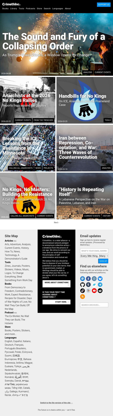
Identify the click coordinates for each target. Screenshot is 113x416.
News (38, 168)
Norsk (8, 395)
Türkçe (17, 366)
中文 (20, 359)
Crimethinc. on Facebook (88, 278)
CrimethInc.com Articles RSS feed (82, 296)
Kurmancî (24, 391)
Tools (21, 8)
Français (18, 344)
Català (26, 387)
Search (47, 8)
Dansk (18, 380)
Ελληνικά (27, 352)
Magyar (28, 362)
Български (11, 359)
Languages (57, 8)
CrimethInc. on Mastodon (82, 278)
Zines (8, 265)
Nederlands (11, 370)
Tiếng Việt (16, 387)
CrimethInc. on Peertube (88, 290)
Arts (7, 244)
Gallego (14, 391)
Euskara (9, 366)
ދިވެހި (7, 391)
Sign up (103, 261)
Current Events (103, 72)
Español (17, 341)
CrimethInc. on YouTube (94, 290)
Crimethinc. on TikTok (82, 290)
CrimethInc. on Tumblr (88, 284)
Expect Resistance (20, 294)
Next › (56, 222)
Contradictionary (23, 291)
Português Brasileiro (15, 348)
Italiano (26, 341)
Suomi (8, 355)
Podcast (9, 312)
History (107, 216)
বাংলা (25, 377)
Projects (48, 168)
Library (13, 8)
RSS (15, 241)
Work (7, 294)
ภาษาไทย (10, 384)
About (68, 8)
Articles (9, 240)
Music (25, 269)
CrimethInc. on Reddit (100, 290)
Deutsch (9, 344)
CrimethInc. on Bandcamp (94, 284)
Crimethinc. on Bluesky (100, 278)
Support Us (103, 4)
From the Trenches (43, 120)
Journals (16, 265)
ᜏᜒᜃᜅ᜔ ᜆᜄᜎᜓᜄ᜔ (20, 395)
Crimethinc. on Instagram (94, 278)
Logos (8, 273)
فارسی (25, 366)
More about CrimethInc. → (57, 283)
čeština (20, 362)
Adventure (15, 244)
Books (5, 8)
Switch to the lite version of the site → (56, 403)
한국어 (24, 373)
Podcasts (30, 8)
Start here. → (62, 302)
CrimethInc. (11, 4)
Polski (18, 352)
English (8, 341)
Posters (26, 265)
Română (9, 377)
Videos (17, 269)
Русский (9, 352)
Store (39, 8)
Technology (11, 255)
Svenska (9, 380)
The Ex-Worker (12, 316)
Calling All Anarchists (21, 168)
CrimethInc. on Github (82, 284)
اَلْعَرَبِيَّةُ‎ (18, 377)
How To (9, 251)
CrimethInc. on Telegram (100, 284)
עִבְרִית (25, 380)
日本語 (16, 355)
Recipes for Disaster (15, 298)
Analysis (87, 72)
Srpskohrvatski (12, 373)
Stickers (9, 269)
